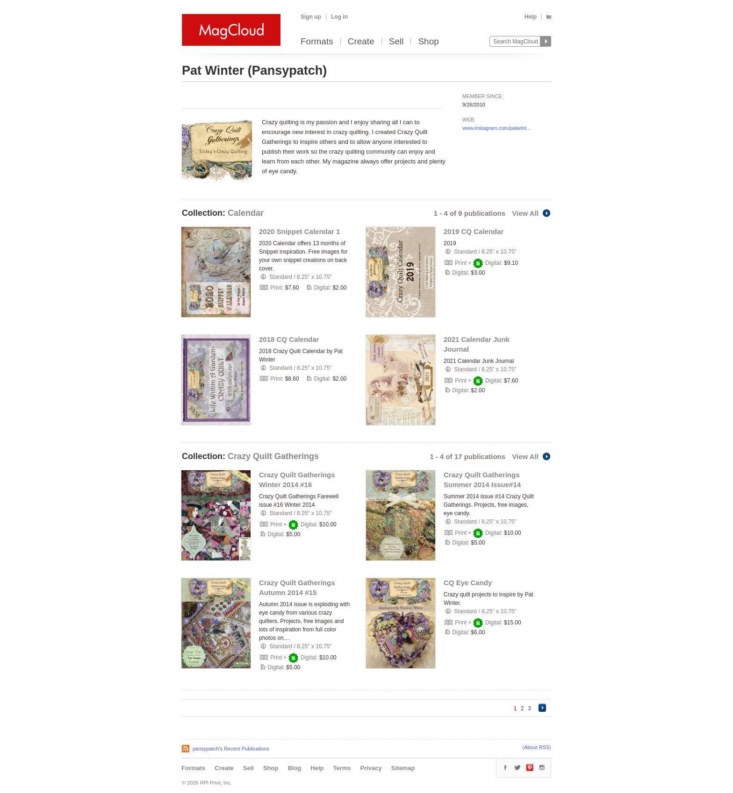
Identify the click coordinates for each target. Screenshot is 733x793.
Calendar (246, 213)
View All (531, 213)
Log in (339, 17)
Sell (396, 41)
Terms (342, 768)
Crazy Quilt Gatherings (273, 456)
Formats (317, 41)
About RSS (536, 747)
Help (531, 17)
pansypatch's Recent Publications (231, 748)
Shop (428, 41)
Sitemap (403, 768)
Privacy (371, 768)
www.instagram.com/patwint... (496, 128)
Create (361, 41)
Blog (294, 768)
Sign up (311, 17)
